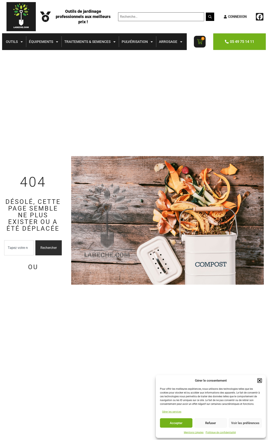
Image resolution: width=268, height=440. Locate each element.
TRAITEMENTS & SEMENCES (90, 42)
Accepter (176, 423)
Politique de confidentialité (221, 432)
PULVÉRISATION (137, 42)
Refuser (210, 423)
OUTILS (14, 42)
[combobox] (19, 247)
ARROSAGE (171, 42)
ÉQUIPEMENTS (44, 42)
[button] (260, 380)
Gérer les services (171, 411)
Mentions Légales (194, 432)
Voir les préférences (245, 423)
